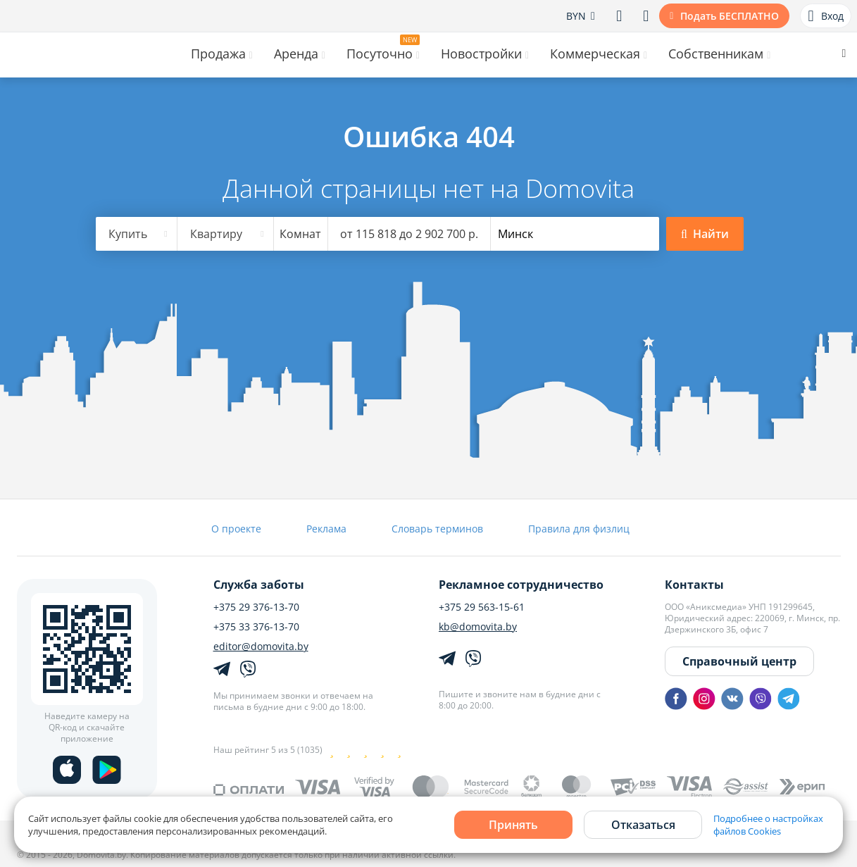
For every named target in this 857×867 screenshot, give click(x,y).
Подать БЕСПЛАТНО (729, 16)
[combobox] (136, 234)
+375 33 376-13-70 (256, 626)
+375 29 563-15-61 (482, 607)
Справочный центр (739, 661)
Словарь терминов (437, 528)
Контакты (694, 584)
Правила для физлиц (579, 528)
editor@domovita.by (260, 646)
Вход (825, 16)
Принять (513, 824)
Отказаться (643, 824)
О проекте (236, 528)
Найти (705, 234)
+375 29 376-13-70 (256, 607)
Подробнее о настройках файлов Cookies (768, 824)
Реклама (326, 528)
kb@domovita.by (478, 626)
